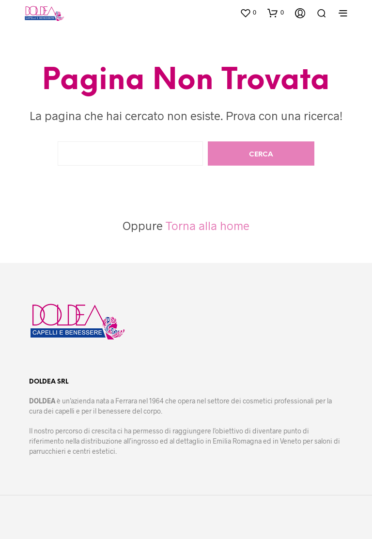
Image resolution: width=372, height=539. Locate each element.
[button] (248, 12)
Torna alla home (207, 225)
